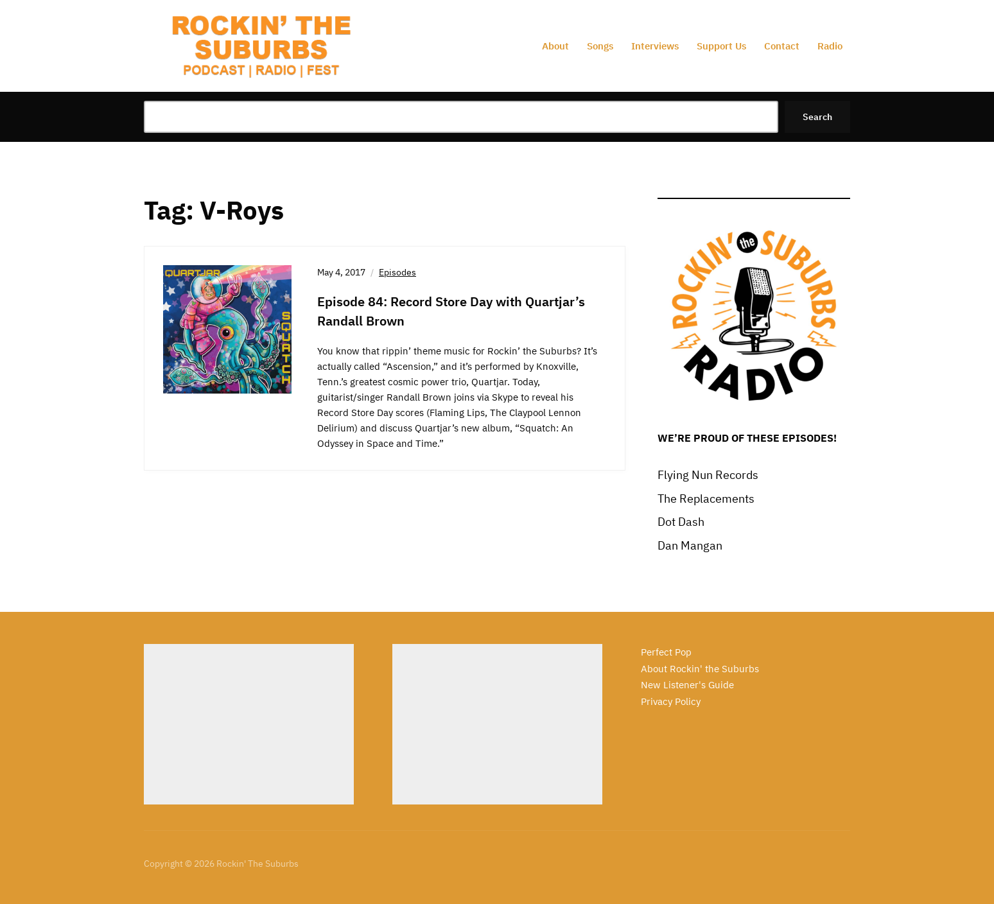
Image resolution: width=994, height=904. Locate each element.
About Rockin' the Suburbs (700, 669)
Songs (600, 46)
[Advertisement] (249, 724)
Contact (781, 46)
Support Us (721, 46)
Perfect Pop (666, 652)
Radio (829, 46)
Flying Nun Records (708, 474)
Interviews (655, 46)
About (555, 46)
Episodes (397, 272)
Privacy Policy (671, 701)
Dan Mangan (690, 545)
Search (817, 117)
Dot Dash (681, 521)
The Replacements (706, 498)
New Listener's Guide (687, 685)
